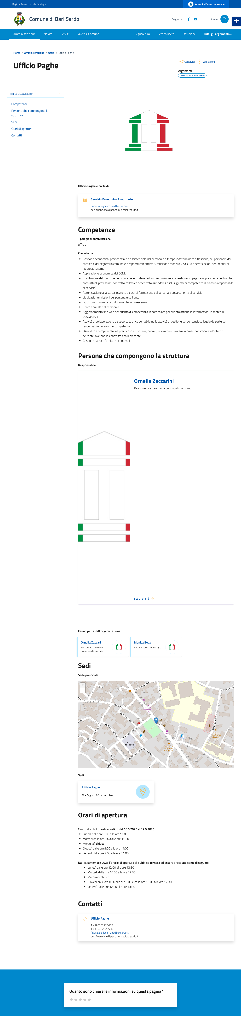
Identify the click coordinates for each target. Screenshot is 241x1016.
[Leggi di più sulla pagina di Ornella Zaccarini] (144, 598)
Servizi (65, 34)
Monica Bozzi (142, 642)
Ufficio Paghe (100, 918)
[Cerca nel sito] (224, 19)
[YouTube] (194, 19)
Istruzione (189, 34)
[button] (236, 21)
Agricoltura (143, 34)
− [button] (83, 690)
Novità (48, 34)
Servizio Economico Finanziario (112, 199)
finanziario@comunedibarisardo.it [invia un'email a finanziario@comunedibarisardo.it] (110, 206)
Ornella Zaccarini (154, 381)
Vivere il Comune (88, 34)
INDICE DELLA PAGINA (35, 94)
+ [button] (83, 685)
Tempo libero (166, 34)
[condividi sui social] (187, 61)
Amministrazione (24, 34)
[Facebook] (187, 19)
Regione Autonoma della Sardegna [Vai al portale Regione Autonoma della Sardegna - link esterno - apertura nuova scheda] (29, 4)
